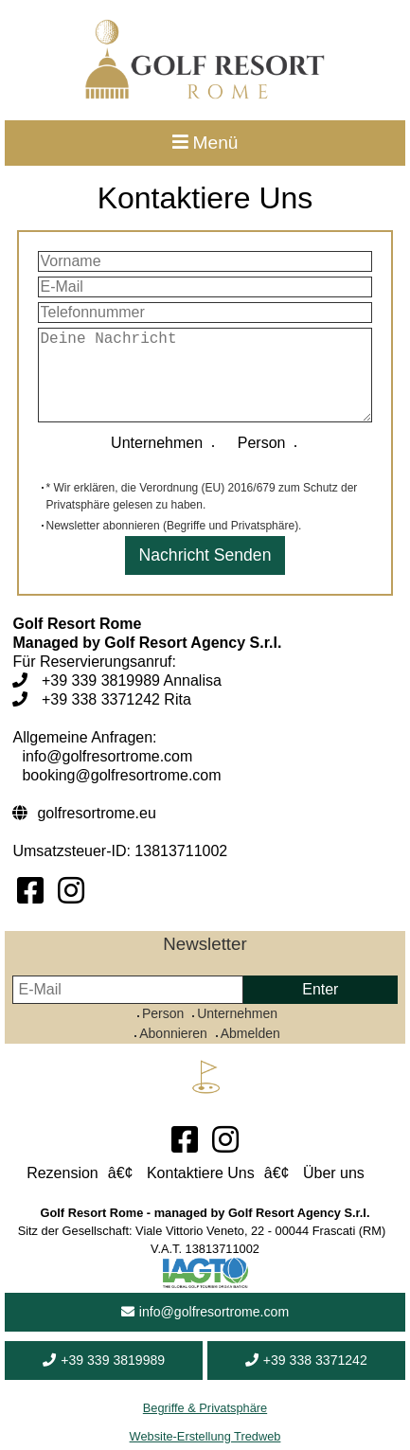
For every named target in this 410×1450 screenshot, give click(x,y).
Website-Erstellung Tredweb (205, 1436)
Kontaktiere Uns (201, 1173)
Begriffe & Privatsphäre (205, 1408)
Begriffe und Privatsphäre (230, 525)
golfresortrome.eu (96, 813)
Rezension (62, 1173)
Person (258, 443)
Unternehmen (162, 443)
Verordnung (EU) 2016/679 (207, 487)
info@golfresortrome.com (205, 1311)
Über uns (334, 1173)
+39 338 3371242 (306, 1360)
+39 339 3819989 (104, 1360)
